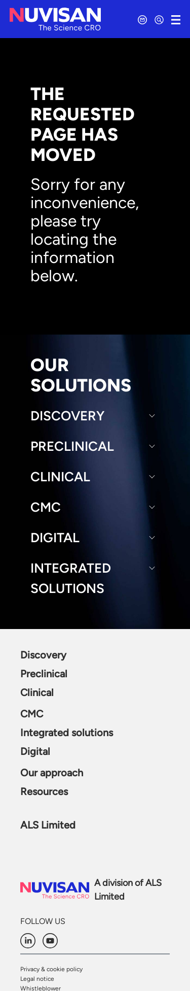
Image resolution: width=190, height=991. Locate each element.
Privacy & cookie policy (51, 969)
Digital (55, 538)
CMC (45, 507)
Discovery (67, 416)
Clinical (60, 477)
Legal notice (37, 978)
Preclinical (72, 446)
